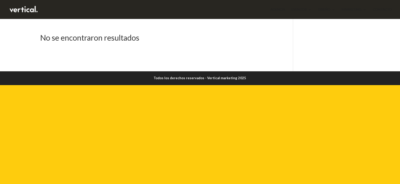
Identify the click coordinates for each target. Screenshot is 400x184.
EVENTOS (298, 10)
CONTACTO (382, 10)
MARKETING (351, 10)
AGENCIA (277, 10)
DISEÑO (324, 10)
